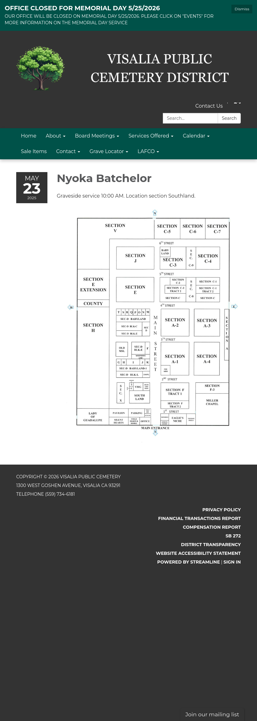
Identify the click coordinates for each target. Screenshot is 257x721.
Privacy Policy (221, 510)
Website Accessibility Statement (198, 553)
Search (229, 118)
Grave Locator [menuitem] (107, 151)
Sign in (232, 562)
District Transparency (211, 544)
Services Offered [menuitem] (148, 136)
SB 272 (233, 536)
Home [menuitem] (28, 136)
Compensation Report (212, 527)
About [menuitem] (53, 136)
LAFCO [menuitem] (146, 151)
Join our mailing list (212, 714)
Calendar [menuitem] (194, 136)
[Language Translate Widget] (237, 103)
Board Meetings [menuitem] (95, 136)
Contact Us (209, 106)
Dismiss (242, 9)
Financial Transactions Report (199, 518)
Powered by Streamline (188, 562)
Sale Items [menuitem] (34, 151)
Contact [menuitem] (66, 151)
